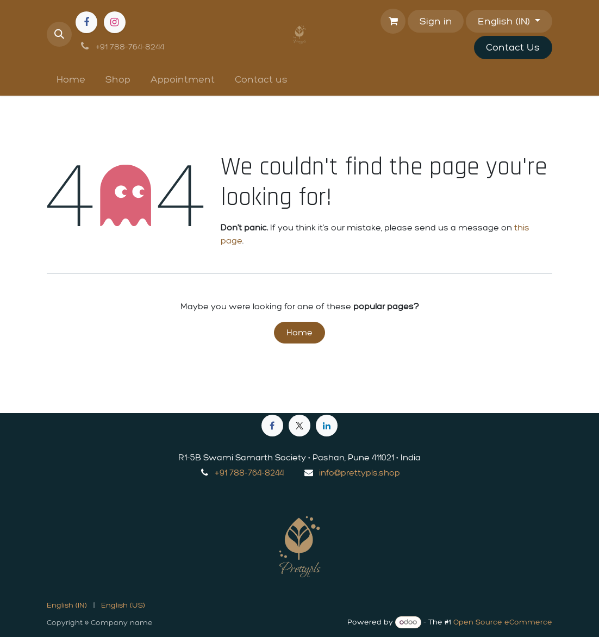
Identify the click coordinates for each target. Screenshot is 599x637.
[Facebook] (86, 22)
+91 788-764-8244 (249, 472)
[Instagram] (115, 22)
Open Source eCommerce (502, 622)
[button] (59, 34)
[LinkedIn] (327, 425)
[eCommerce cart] (392, 21)
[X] (299, 425)
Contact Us (513, 47)
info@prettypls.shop (359, 472)
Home (299, 332)
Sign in (436, 21)
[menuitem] (71, 79)
